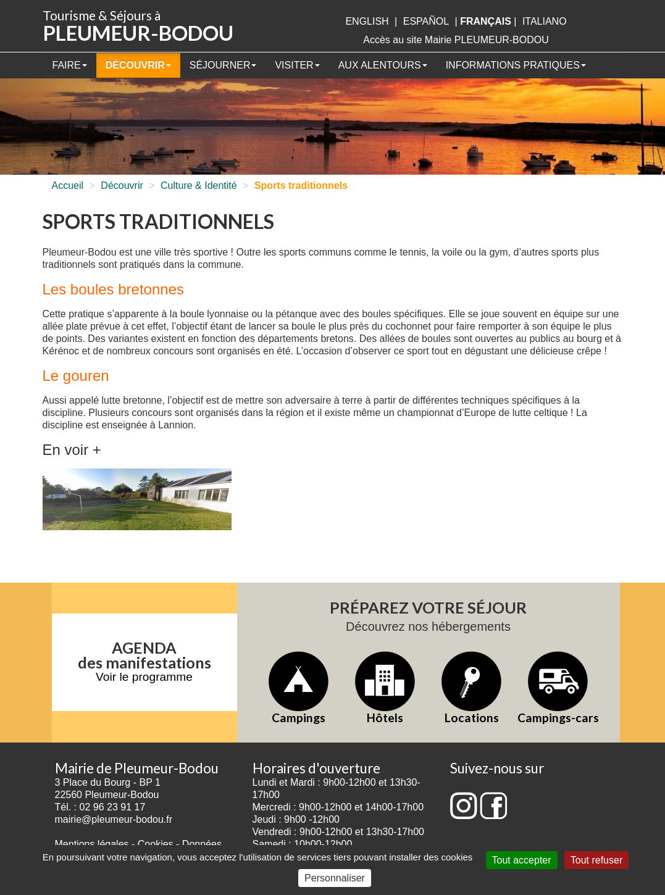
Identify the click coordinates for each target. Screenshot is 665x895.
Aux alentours (382, 65)
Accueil (68, 185)
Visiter (297, 65)
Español (426, 21)
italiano (544, 21)
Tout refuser (596, 860)
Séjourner (223, 65)
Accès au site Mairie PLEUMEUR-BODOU (456, 40)
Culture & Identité (199, 185)
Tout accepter (521, 860)
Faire (69, 65)
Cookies (156, 844)
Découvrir (138, 65)
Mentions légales (92, 844)
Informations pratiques (516, 65)
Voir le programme (144, 676)
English (366, 21)
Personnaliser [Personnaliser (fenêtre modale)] (334, 878)
